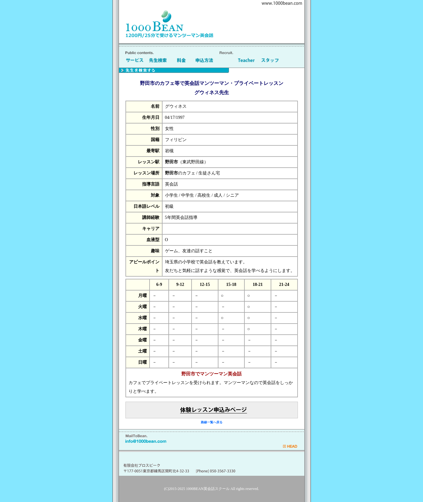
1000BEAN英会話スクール (208, 489)
